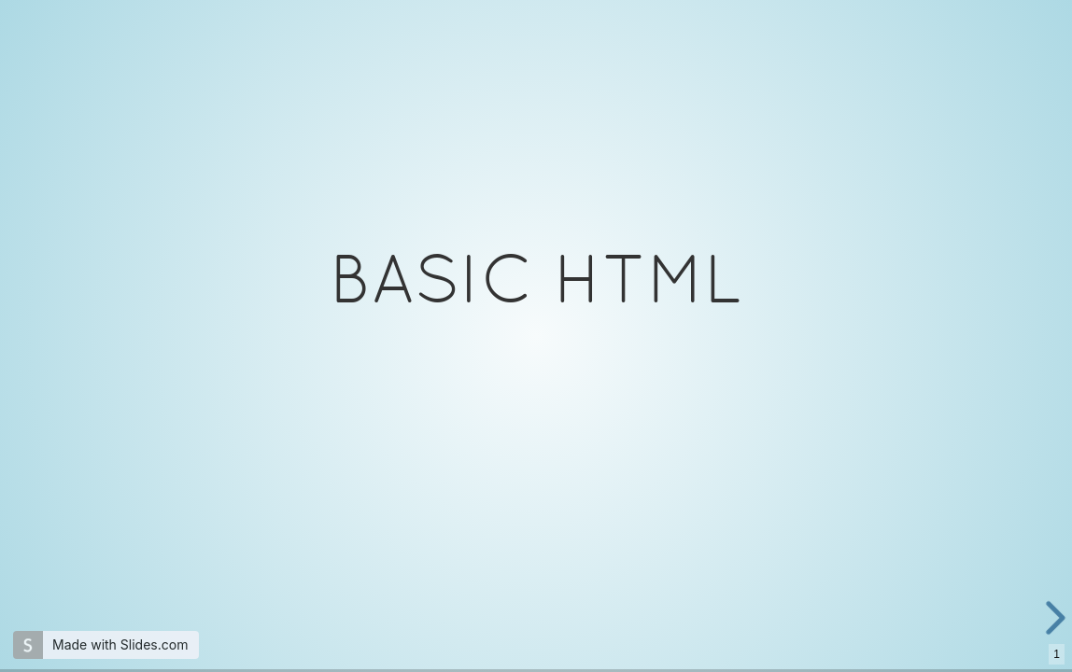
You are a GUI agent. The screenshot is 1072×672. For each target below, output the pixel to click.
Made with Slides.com (120, 644)
